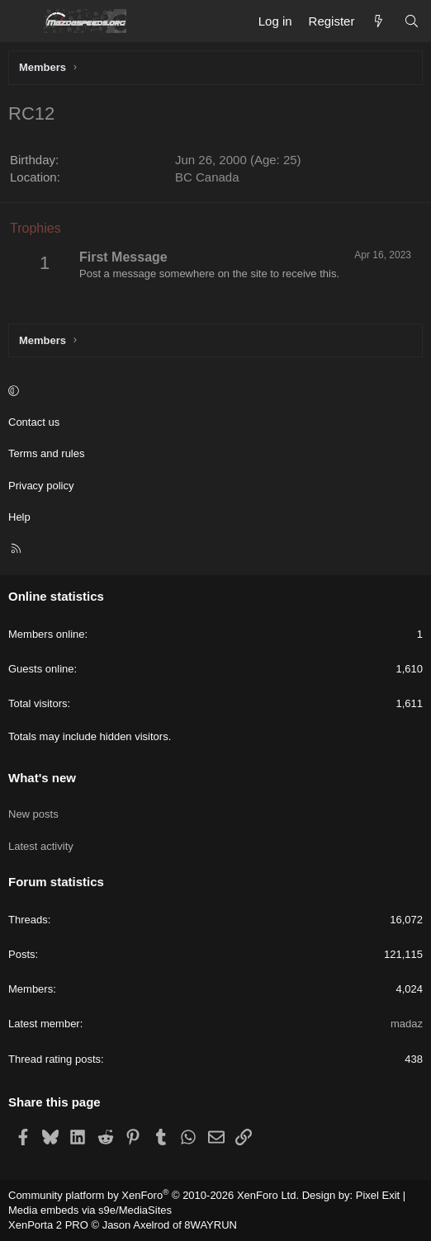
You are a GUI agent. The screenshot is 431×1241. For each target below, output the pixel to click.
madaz (407, 1023)
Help (19, 517)
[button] (213, 391)
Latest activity (40, 846)
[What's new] (378, 21)
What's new (42, 778)
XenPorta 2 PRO (48, 1225)
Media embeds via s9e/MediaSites (90, 1210)
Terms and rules (46, 453)
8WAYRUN (210, 1225)
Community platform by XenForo (153, 1195)
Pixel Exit (378, 1195)
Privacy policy (40, 485)
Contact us (33, 422)
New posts (33, 814)
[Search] (411, 21)
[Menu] (21, 21)
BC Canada (207, 177)
